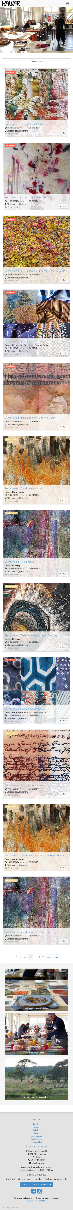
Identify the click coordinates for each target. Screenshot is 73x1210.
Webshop (36, 1130)
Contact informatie (36, 1146)
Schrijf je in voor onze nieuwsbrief (36, 1184)
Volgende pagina (50, 957)
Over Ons (36, 1124)
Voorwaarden (36, 1136)
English (30, 1200)
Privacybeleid (36, 1142)
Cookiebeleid (36, 1139)
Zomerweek (36, 61)
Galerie (37, 1133)
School (36, 1127)
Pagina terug (20, 957)
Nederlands (40, 1200)
